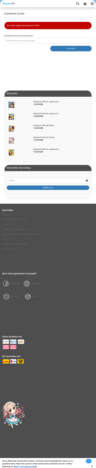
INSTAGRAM (35, 284)
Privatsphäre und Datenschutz (14, 244)
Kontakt (5, 224)
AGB (4, 239)
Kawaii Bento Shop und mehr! (14, 219)
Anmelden (48, 188)
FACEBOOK (11, 284)
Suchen (71, 48)
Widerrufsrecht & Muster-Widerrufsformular (20, 234)
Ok (88, 461)
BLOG (35, 296)
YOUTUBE (14, 296)
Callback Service (9, 249)
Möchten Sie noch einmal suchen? (18, 36)
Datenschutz (30, 466)
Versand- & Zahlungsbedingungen (16, 229)
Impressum (7, 215)
